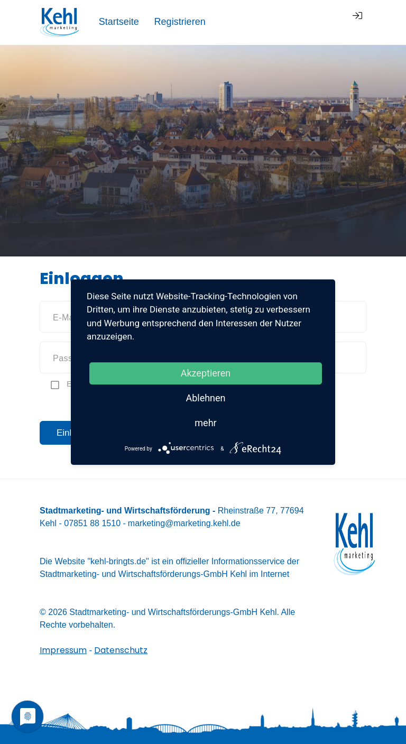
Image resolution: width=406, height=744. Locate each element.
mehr (205, 422)
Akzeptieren (206, 373)
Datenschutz (120, 650)
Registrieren (298, 21)
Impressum (63, 650)
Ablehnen (205, 397)
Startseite (237, 21)
